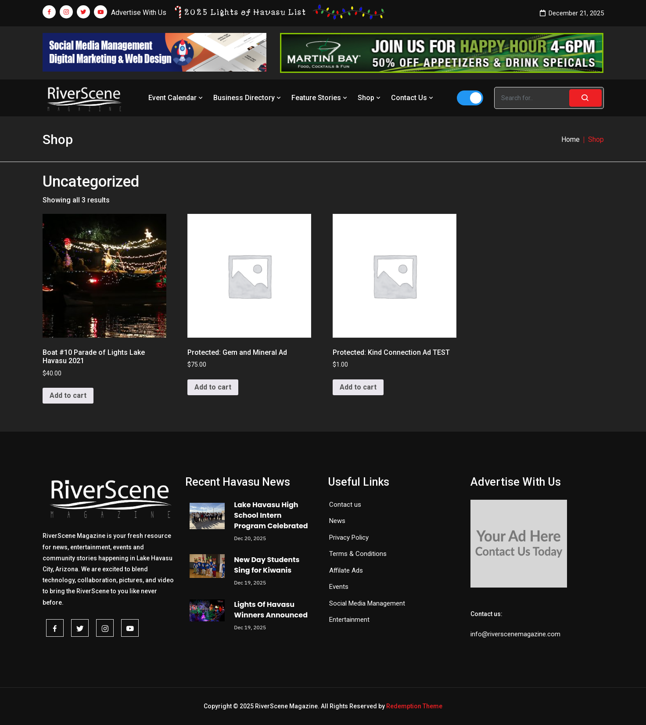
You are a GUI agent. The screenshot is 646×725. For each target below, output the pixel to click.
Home (570, 139)
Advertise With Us (138, 12)
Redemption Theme (414, 706)
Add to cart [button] (68, 395)
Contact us (345, 505)
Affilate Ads (346, 570)
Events (338, 587)
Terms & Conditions (358, 554)
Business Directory (248, 98)
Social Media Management (367, 603)
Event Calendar (176, 98)
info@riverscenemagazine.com (515, 634)
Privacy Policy (349, 537)
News (337, 521)
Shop (370, 98)
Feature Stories (320, 98)
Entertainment (349, 620)
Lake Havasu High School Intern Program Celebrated (271, 515)
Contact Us (413, 98)
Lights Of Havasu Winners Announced (271, 609)
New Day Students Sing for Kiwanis (266, 565)
